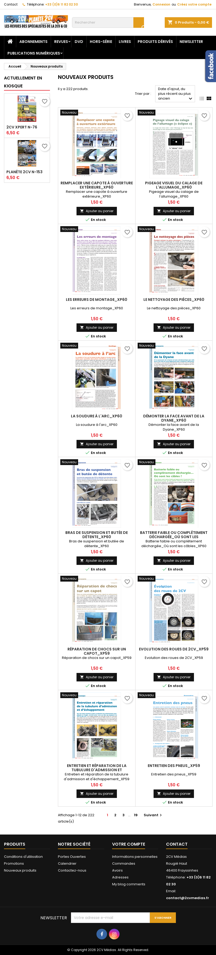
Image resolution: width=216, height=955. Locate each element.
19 (136, 815)
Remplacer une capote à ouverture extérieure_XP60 (97, 185)
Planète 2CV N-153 (24, 172)
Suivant (153, 815)
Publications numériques (33, 53)
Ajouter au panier (96, 211)
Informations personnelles (135, 856)
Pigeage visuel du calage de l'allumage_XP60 (173, 185)
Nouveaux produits (20, 870)
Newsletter (191, 41)
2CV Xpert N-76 (21, 127)
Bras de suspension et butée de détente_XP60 (96, 534)
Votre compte (128, 844)
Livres (125, 41)
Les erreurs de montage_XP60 (96, 299)
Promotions (14, 863)
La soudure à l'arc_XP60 (96, 416)
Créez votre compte (194, 4)
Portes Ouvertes (72, 856)
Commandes (123, 863)
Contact (11, 4)
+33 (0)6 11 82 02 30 (61, 4)
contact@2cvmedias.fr (187, 897)
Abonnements (33, 41)
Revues (61, 41)
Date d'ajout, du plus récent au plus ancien (176, 94)
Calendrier (67, 863)
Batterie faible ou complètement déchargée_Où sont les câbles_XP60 (173, 537)
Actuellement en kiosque (23, 82)
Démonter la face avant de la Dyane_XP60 (173, 418)
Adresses (120, 877)
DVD (79, 41)
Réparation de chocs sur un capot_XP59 (96, 651)
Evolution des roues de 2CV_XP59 (174, 649)
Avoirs (117, 870)
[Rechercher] (108, 22)
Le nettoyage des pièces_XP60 (173, 299)
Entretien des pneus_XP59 (174, 765)
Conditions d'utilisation (23, 856)
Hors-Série (101, 41)
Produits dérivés (155, 41)
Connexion (161, 4)
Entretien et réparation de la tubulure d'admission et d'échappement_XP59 (96, 770)
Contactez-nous (72, 870)
